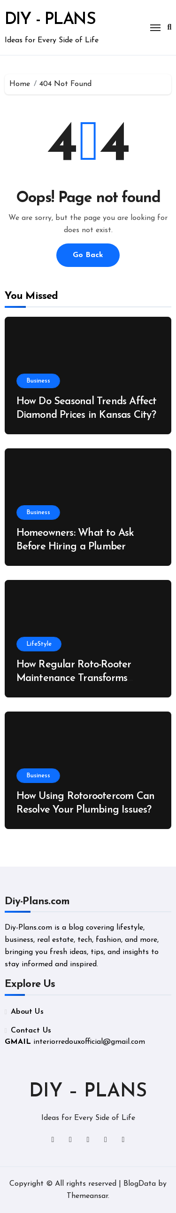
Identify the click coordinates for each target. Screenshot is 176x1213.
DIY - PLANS (50, 20)
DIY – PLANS (88, 1091)
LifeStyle (39, 644)
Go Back (88, 255)
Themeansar (87, 1196)
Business (38, 381)
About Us (27, 1012)
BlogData (139, 1184)
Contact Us (31, 1030)
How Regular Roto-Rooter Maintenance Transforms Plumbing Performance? (73, 678)
